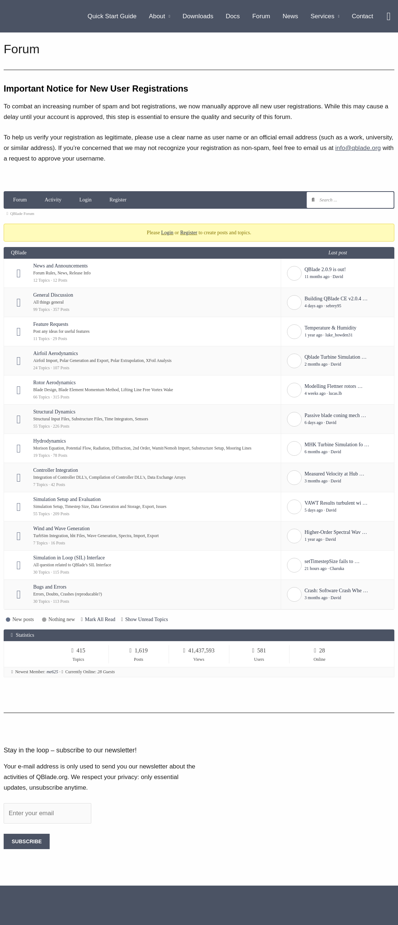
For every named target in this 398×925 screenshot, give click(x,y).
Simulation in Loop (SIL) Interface (69, 557)
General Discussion (53, 295)
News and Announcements (60, 266)
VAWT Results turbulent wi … (336, 503)
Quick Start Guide (112, 16)
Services (322, 16)
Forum (261, 16)
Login (85, 200)
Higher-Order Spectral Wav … (336, 532)
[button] (389, 16)
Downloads (198, 16)
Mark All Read (100, 619)
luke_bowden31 (338, 335)
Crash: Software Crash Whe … (336, 590)
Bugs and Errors (49, 587)
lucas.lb (335, 393)
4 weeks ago (315, 393)
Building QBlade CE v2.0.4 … (336, 298)
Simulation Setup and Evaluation (67, 499)
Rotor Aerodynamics (54, 382)
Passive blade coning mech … (335, 415)
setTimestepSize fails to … (332, 561)
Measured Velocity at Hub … (334, 474)
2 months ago (316, 364)
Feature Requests (50, 324)
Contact (362, 16)
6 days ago (314, 422)
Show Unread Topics (146, 619)
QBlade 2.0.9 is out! (325, 269)
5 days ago (314, 510)
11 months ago (317, 276)
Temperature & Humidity (330, 328)
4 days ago (314, 306)
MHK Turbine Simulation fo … (337, 444)
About (157, 16)
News (290, 16)
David (338, 276)
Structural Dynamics (54, 412)
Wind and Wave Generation (61, 528)
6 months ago (316, 452)
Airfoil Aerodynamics (55, 353)
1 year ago (313, 335)
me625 (52, 671)
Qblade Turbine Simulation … (336, 357)
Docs (233, 16)
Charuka (337, 568)
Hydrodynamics (49, 441)
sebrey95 (333, 306)
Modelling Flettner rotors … (334, 386)
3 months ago (316, 481)
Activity (53, 200)
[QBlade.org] (17, 15)
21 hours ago (315, 568)
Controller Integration (55, 470)
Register (118, 200)
